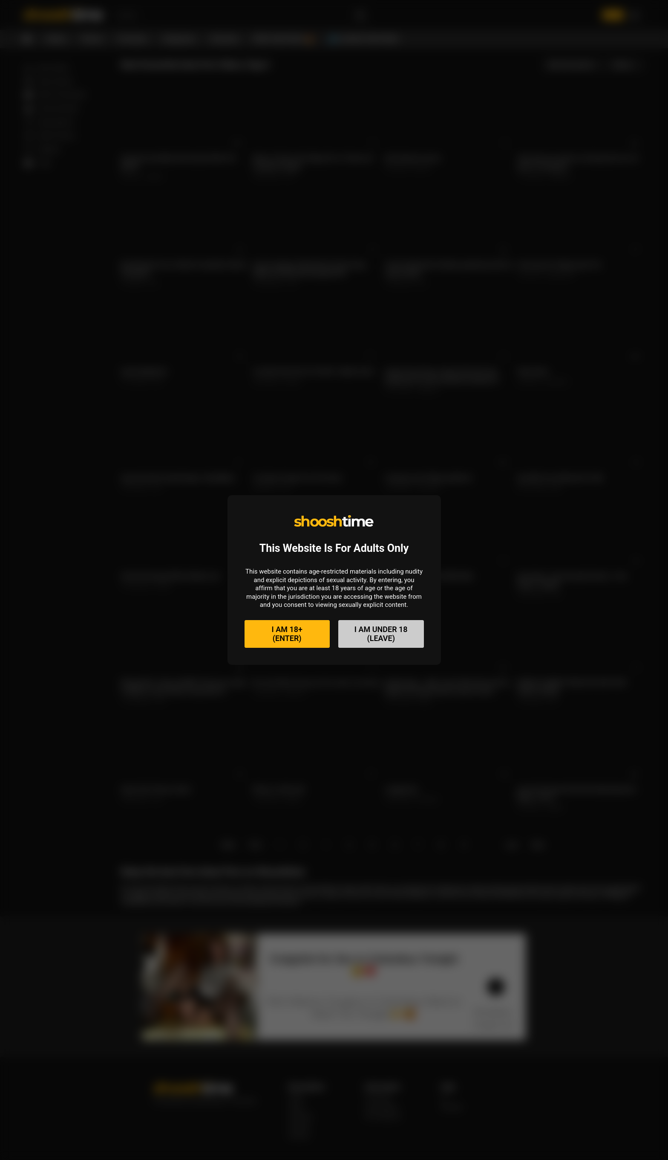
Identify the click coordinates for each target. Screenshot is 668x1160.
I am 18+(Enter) (287, 634)
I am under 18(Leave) (381, 634)
